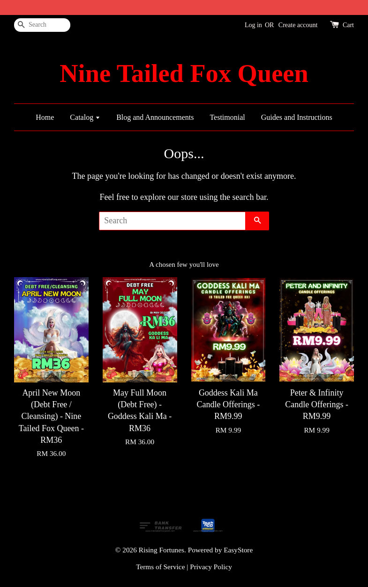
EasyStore (238, 550)
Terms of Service (160, 567)
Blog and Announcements (155, 117)
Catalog (85, 117)
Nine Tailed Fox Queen (184, 73)
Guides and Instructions (296, 117)
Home (45, 117)
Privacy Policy (211, 567)
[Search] (42, 25)
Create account (298, 25)
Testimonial (227, 117)
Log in (253, 25)
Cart (348, 25)
